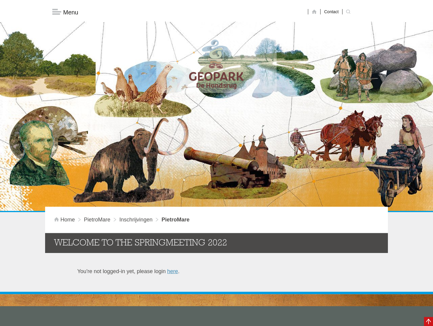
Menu (65, 12)
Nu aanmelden (304, 290)
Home (65, 129)
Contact (331, 11)
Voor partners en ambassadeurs (87, 284)
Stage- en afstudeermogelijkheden (90, 294)
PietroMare (97, 129)
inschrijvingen (135, 129)
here (172, 181)
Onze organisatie (69, 264)
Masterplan (62, 254)
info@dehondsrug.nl (187, 309)
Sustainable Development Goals (87, 274)
